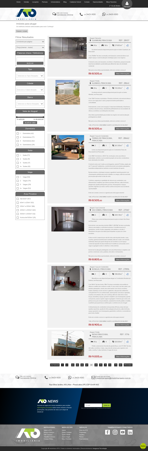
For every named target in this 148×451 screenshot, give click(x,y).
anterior (55, 365)
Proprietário (82, 432)
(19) (90, 14)
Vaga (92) (25, 177)
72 (110, 365)
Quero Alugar (66, 437)
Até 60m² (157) (25, 199)
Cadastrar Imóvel (75, 2)
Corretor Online (48, 439)
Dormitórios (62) (27, 141)
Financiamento (83, 439)
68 (91, 365)
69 (96, 365)
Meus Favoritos (111, 2)
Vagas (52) (25, 188)
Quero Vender (66, 434)
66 (82, 365)
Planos (81, 437)
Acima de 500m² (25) (28, 217)
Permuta (44, 2)
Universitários (55, 2)
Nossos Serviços (49, 432)
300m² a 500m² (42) (27, 214)
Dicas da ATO (83, 430)
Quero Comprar (66, 432)
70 (101, 365)
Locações (35, 2)
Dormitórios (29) (27, 145)
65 (77, 365)
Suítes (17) (25, 163)
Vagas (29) (25, 184)
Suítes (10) (25, 166)
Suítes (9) (25, 159)
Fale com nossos (65, 14)
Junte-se (106, 405)
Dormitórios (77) (27, 137)
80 (120, 365)
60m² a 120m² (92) (27, 202)
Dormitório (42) (27, 133)
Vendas (26, 2)
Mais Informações (123, 74)
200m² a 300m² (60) (27, 210)
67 (87, 365)
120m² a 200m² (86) (27, 206)
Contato (87, 2)
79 (116, 365)
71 (105, 365)
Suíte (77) (25, 155)
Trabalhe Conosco (49, 437)
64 (73, 365)
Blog (64, 2)
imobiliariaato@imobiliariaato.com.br (113, 378)
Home (18, 2)
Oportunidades (98, 2)
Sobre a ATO (48, 430)
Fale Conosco (48, 434)
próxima (128, 365)
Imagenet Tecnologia (100, 448)
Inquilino (81, 434)
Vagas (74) (25, 181)
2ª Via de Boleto (114, 6)
